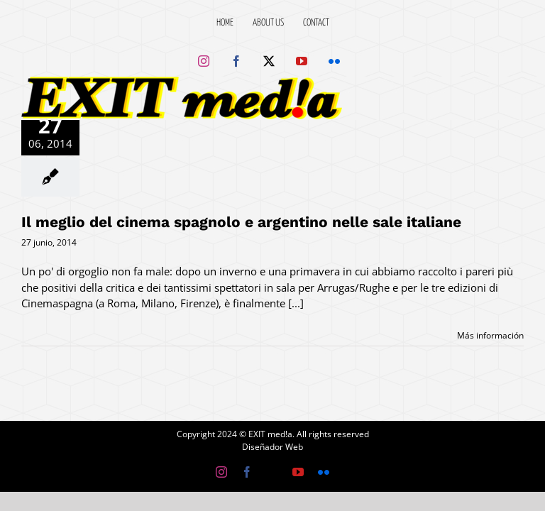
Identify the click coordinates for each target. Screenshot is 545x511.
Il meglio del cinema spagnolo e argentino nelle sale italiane (241, 222)
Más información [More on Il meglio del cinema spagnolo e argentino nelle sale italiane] (490, 335)
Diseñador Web (272, 447)
